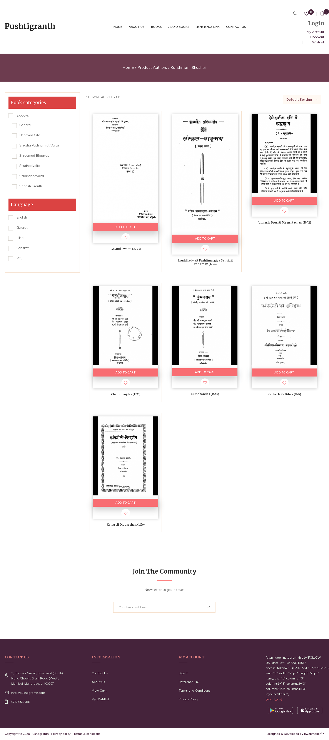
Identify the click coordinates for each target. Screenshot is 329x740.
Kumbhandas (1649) (205, 394)
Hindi (20, 238)
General (25, 125)
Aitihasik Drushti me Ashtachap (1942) (284, 222)
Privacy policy (61, 734)
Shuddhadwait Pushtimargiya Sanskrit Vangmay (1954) (205, 262)
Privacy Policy (188, 700)
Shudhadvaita (29, 166)
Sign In (183, 674)
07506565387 (20, 702)
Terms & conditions (86, 734)
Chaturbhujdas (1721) (125, 394)
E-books (23, 115)
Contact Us (100, 674)
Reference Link (189, 682)
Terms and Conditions (194, 691)
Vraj (19, 258)
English (22, 217)
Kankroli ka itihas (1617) (284, 394)
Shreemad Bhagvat (34, 155)
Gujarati (22, 227)
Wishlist (318, 42)
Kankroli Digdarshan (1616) (126, 525)
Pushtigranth (40, 734)
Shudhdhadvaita (31, 176)
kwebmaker (314, 734)
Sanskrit (23, 248)
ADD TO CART (125, 227)
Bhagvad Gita (29, 135)
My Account (315, 32)
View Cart (99, 691)
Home (128, 67)
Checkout (317, 37)
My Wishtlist (100, 700)
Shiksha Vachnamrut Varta (39, 145)
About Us (98, 682)
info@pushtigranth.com (28, 693)
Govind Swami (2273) (126, 249)
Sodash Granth (30, 186)
